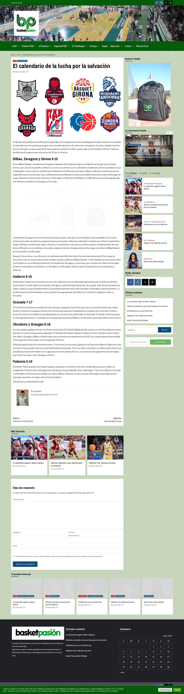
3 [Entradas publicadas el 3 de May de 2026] (168, 646)
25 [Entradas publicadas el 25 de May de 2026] (124, 667)
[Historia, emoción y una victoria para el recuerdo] (67, 447)
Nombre (17, 532)
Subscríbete (161, 342)
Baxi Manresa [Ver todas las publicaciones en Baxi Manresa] (60, 457)
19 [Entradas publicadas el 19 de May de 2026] (131, 662)
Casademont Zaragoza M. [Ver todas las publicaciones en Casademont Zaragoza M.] (25, 457)
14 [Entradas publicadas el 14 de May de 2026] (146, 657)
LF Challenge (79, 46)
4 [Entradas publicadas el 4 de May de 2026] (123, 651)
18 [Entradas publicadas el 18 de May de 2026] (124, 662)
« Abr (122, 672)
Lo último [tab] (132, 173)
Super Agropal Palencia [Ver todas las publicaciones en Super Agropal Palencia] (159, 222)
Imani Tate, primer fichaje (153, 261)
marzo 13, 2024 (20, 72)
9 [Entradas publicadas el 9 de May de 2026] (160, 651)
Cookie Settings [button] (165, 690)
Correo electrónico (74, 534)
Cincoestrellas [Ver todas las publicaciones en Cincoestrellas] (22, 61)
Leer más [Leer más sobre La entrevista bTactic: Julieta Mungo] (130, 163)
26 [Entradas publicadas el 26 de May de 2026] (131, 667)
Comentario (19, 499)
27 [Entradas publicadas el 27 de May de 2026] (139, 667)
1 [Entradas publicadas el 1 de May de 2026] (153, 646)
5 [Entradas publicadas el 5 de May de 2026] (131, 651)
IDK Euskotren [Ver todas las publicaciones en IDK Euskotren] (148, 259)
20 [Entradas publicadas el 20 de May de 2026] (139, 662)
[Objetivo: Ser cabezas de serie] (105, 447)
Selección (116, 46)
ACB (15, 46)
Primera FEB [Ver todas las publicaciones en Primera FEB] (147, 222)
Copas (129, 46)
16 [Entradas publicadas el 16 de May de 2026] (161, 657)
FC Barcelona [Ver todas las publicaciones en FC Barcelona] (98, 457)
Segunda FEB (62, 46)
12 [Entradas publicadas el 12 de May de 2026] (131, 657)
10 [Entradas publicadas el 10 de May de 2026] (168, 651)
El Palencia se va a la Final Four (156, 224)
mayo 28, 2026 (132, 151)
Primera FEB (29, 46)
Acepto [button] (177, 690)
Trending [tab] (155, 173)
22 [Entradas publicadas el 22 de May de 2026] (153, 662)
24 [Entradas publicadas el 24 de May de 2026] (168, 662)
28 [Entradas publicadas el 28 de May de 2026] (146, 667)
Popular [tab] (143, 173)
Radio (105, 46)
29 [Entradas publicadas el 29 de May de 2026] (153, 667)
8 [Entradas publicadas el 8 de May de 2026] (153, 651)
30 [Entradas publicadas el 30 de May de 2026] (161, 667)
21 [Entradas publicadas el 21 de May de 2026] (146, 662)
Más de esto (142, 46)
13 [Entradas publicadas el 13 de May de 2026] (139, 657)
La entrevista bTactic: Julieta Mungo (143, 148)
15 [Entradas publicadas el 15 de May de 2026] (153, 657)
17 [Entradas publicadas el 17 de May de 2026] (168, 657)
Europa (95, 46)
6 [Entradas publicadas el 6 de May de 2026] (138, 651)
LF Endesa (45, 46)
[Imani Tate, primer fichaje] (133, 260)
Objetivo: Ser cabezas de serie (102, 462)
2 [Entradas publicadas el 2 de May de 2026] (160, 646)
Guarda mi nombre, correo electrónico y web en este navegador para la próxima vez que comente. (59, 556)
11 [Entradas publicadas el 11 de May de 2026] (124, 657)
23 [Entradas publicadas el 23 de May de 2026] (161, 662)
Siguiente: (94, 420)
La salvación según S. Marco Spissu (28, 462)
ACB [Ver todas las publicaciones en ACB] (15, 61)
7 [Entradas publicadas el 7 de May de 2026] (146, 651)
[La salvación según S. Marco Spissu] (29, 447)
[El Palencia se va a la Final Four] (133, 223)
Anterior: (40, 420)
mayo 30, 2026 (18, 466)
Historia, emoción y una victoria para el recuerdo (156, 205)
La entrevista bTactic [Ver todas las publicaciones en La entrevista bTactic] (134, 145)
